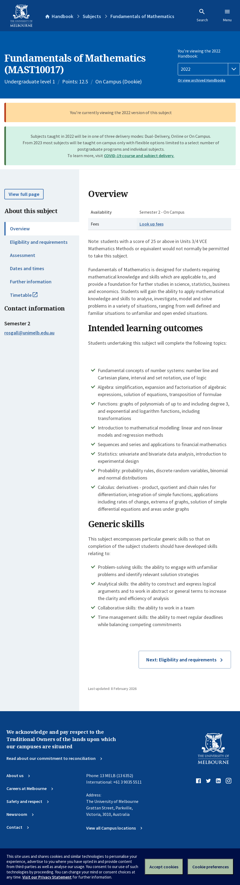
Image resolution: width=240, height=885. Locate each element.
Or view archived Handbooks (201, 80)
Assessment (22, 255)
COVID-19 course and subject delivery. (139, 155)
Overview (20, 228)
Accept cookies (163, 866)
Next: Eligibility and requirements (181, 660)
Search (202, 15)
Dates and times (27, 268)
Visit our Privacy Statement (47, 877)
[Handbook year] (209, 69)
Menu (227, 15)
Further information (30, 281)
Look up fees (152, 224)
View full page (24, 194)
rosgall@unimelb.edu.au (29, 332)
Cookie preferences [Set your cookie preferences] (210, 866)
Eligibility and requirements (39, 242)
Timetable (29, 297)
